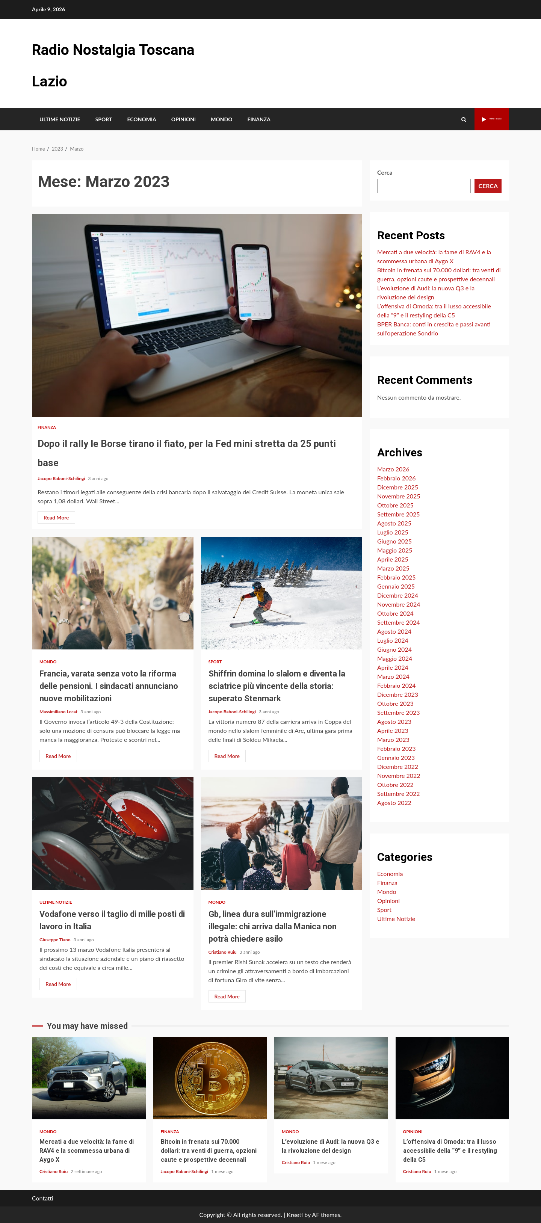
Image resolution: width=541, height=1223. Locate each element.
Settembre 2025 (398, 514)
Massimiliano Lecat (59, 711)
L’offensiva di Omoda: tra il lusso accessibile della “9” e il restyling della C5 (452, 1078)
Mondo (221, 119)
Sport (103, 119)
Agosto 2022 (394, 802)
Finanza (258, 119)
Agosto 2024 (394, 631)
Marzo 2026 (393, 469)
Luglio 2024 (392, 640)
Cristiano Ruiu (223, 952)
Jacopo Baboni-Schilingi (62, 478)
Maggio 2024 (394, 658)
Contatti (42, 1198)
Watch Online (478, 119)
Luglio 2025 (392, 532)
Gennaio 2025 (396, 586)
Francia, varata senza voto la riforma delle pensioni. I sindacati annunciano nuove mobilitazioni (112, 593)
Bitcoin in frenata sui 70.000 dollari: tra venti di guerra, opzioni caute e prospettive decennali (210, 1078)
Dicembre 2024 (397, 595)
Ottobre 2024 (395, 613)
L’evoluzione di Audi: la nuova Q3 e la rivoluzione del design (331, 1078)
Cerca (385, 172)
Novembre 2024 (398, 604)
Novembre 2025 (398, 496)
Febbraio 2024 (396, 685)
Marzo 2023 (393, 739)
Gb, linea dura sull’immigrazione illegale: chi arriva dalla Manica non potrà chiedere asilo (282, 833)
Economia (141, 119)
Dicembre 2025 (397, 487)
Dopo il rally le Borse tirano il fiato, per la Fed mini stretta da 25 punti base (197, 315)
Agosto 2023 (394, 721)
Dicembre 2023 (397, 694)
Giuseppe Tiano (55, 939)
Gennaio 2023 (396, 757)
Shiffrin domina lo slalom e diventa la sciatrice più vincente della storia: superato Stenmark (282, 593)
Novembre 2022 (398, 775)
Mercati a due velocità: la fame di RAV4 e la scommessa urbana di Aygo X (89, 1078)
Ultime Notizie (59, 119)
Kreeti (295, 1214)
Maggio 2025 (394, 550)
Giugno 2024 (394, 649)
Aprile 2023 (392, 730)
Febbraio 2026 (396, 478)
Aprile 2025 (392, 559)
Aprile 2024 (392, 667)
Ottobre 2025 (395, 505)
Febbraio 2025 (396, 577)
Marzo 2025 (393, 568)
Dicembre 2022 (397, 766)
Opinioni (183, 119)
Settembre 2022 (398, 793)
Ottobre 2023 (395, 703)
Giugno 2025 (394, 541)
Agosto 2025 (394, 523)
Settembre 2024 (398, 622)
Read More (56, 517)
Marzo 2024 (393, 676)
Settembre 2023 (398, 712)
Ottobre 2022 (395, 784)
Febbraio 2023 (396, 748)
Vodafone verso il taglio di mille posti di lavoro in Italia (112, 833)
